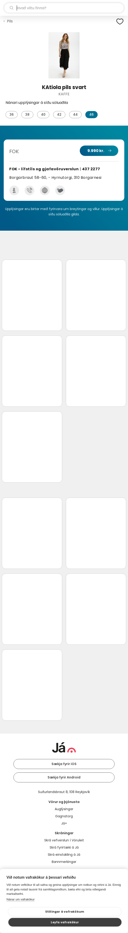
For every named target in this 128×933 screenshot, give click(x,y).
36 (12, 114)
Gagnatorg (64, 816)
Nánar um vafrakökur (20, 899)
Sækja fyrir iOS (64, 764)
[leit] (64, 8)
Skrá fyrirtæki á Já (64, 847)
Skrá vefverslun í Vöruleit (64, 840)
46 (91, 114)
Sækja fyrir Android (64, 777)
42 (59, 114)
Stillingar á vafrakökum (64, 912)
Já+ (64, 823)
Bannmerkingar (64, 861)
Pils (10, 21)
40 (43, 114)
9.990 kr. (95, 150)
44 (75, 114)
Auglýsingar (64, 809)
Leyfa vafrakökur (65, 922)
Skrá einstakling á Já (64, 854)
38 (27, 114)
